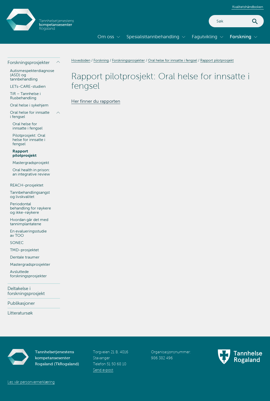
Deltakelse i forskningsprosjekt (26, 291)
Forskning (240, 36)
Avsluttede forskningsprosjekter (28, 274)
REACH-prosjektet (26, 185)
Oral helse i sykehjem (29, 105)
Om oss (106, 36)
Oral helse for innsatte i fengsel (30, 114)
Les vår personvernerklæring (31, 382)
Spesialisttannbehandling (152, 36)
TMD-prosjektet (24, 250)
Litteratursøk (20, 313)
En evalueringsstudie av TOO (28, 233)
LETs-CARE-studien (28, 86)
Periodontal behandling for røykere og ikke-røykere (30, 208)
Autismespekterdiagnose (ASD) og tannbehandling (32, 74)
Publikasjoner (21, 303)
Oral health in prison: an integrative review (31, 172)
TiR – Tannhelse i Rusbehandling (25, 96)
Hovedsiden (80, 60)
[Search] (236, 21)
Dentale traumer (25, 257)
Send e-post (103, 370)
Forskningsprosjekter (29, 62)
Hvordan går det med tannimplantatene (29, 222)
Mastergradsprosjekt (30, 162)
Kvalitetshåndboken (247, 7)
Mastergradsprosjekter (30, 264)
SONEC (17, 242)
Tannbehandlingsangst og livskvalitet (30, 194)
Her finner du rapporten (95, 101)
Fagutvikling (204, 36)
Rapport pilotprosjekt (24, 153)
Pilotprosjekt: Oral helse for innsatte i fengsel (28, 139)
